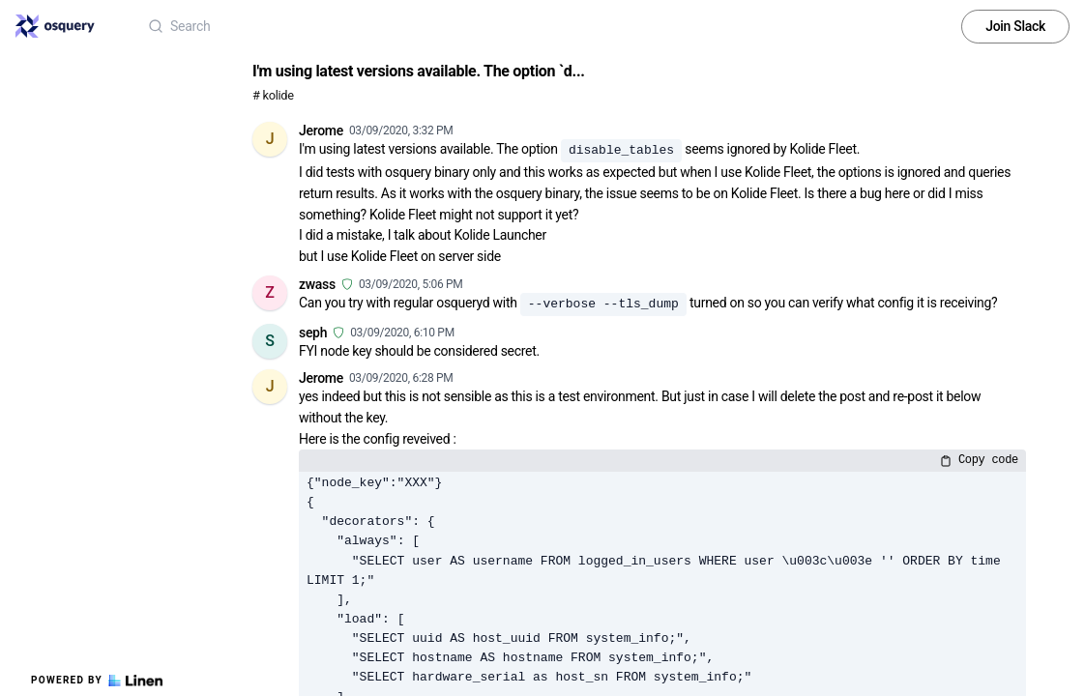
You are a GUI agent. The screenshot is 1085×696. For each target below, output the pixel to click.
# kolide (273, 95)
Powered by (96, 680)
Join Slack (1015, 26)
